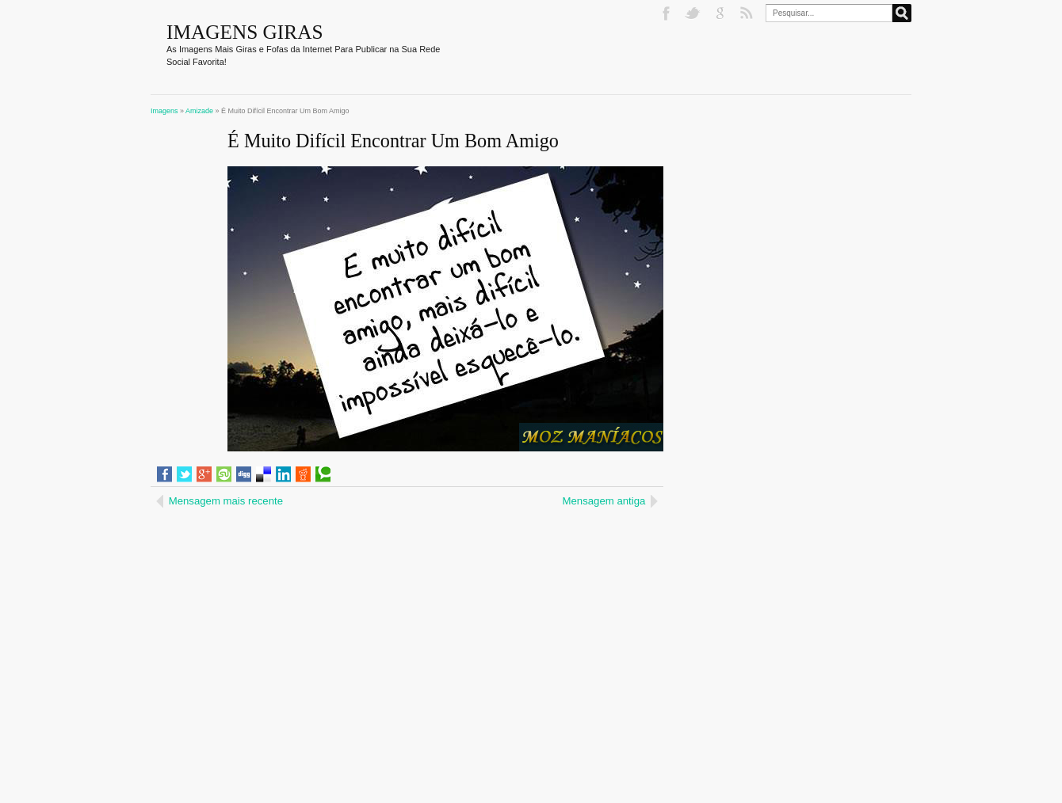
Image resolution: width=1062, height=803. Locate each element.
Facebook (667, 13)
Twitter (694, 13)
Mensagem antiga (604, 501)
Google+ (721, 13)
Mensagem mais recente (226, 501)
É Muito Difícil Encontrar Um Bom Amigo (393, 140)
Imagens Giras (244, 32)
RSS (748, 13)
